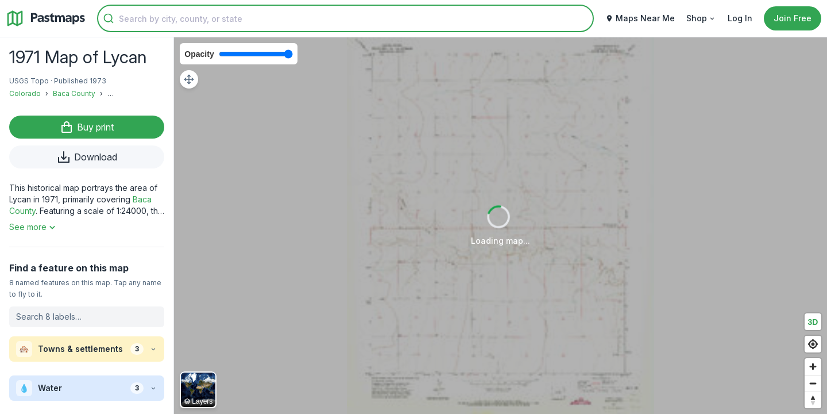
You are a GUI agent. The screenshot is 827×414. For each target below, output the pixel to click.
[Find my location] (813, 344)
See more (33, 227)
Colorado (25, 93)
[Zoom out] (813, 383)
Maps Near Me (640, 18)
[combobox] (345, 18)
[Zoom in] (813, 366)
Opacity (199, 54)
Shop (701, 18)
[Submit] (108, 18)
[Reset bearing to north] (813, 400)
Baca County (74, 93)
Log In (740, 18)
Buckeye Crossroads (143, 93)
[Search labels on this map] (86, 316)
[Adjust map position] (189, 79)
